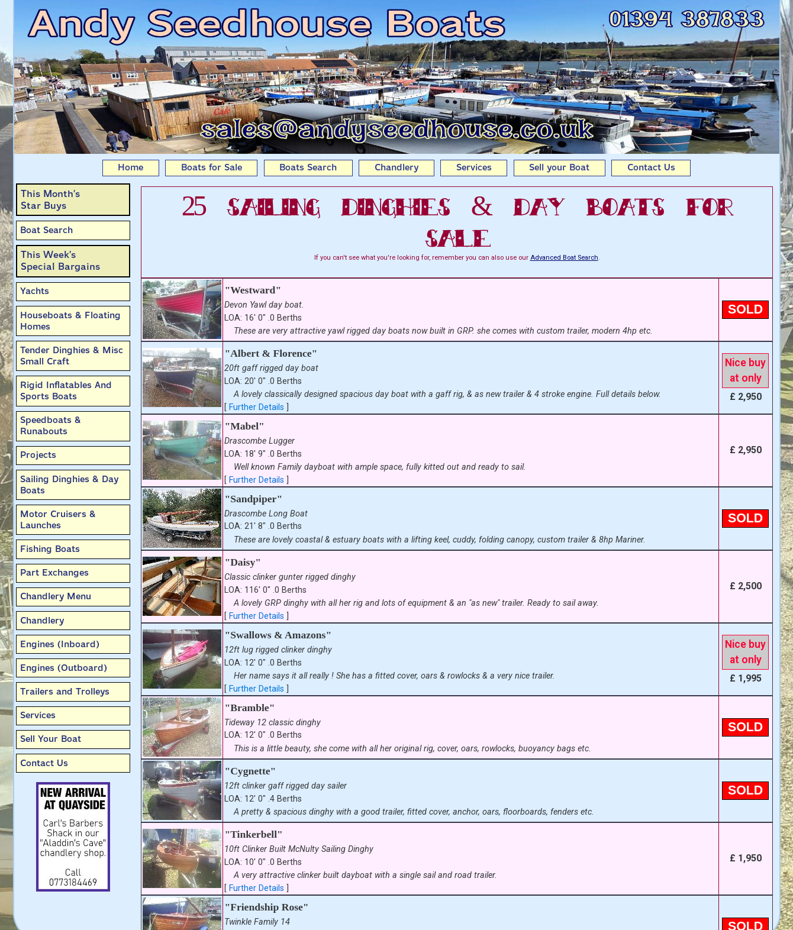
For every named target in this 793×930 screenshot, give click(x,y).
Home (130, 167)
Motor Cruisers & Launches (58, 520)
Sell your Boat (559, 167)
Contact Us (651, 167)
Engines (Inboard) (59, 644)
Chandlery (396, 167)
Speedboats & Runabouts (50, 426)
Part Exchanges (54, 572)
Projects (38, 455)
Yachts (34, 291)
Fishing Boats (50, 549)
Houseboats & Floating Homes (70, 321)
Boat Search (46, 230)
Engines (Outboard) (63, 668)
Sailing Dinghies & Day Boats (69, 485)
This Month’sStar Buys (50, 199)
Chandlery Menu (55, 596)
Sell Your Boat (50, 739)
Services (474, 167)
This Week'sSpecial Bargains (60, 260)
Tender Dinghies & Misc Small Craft (71, 356)
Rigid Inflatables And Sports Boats (66, 391)
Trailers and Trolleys (64, 691)
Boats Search (308, 167)
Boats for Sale (211, 167)
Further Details (256, 407)
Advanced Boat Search (564, 257)
